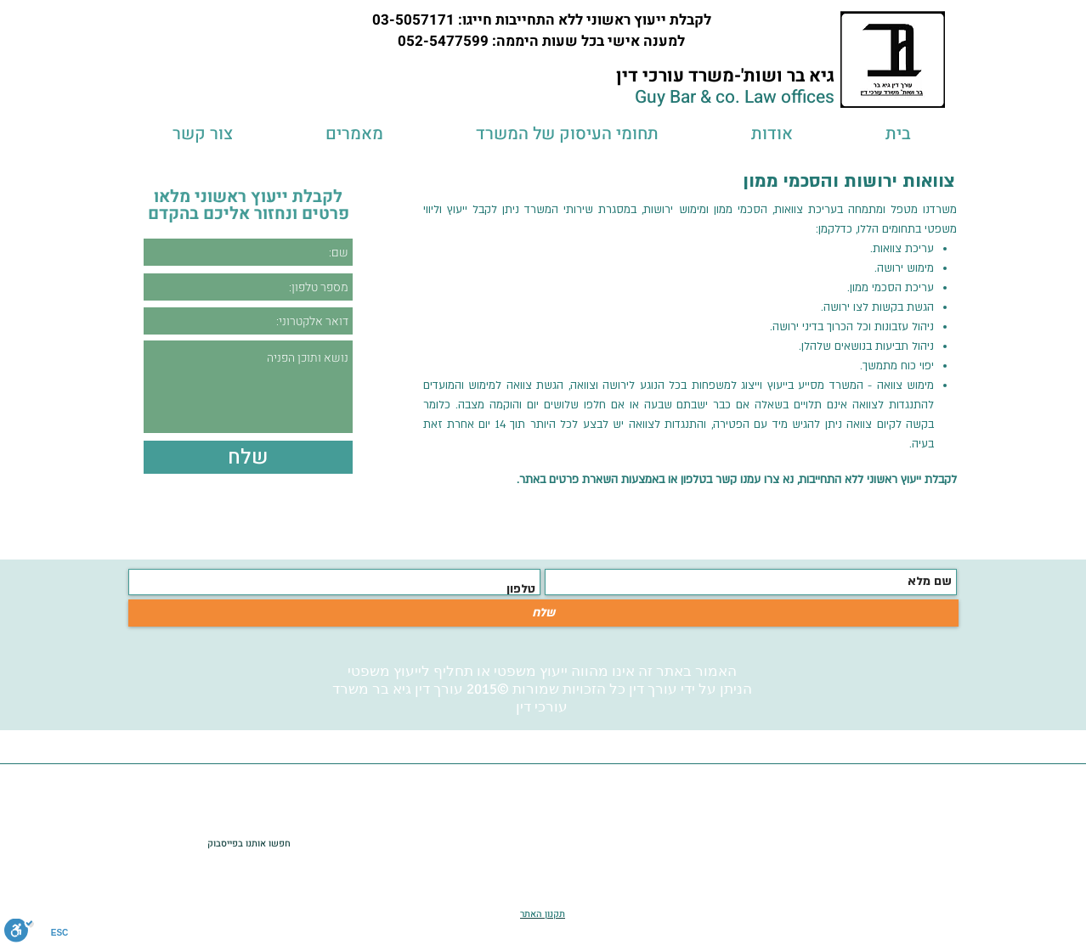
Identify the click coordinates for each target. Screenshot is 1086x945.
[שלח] (543, 613)
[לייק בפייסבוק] (168, 843)
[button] (566, 133)
